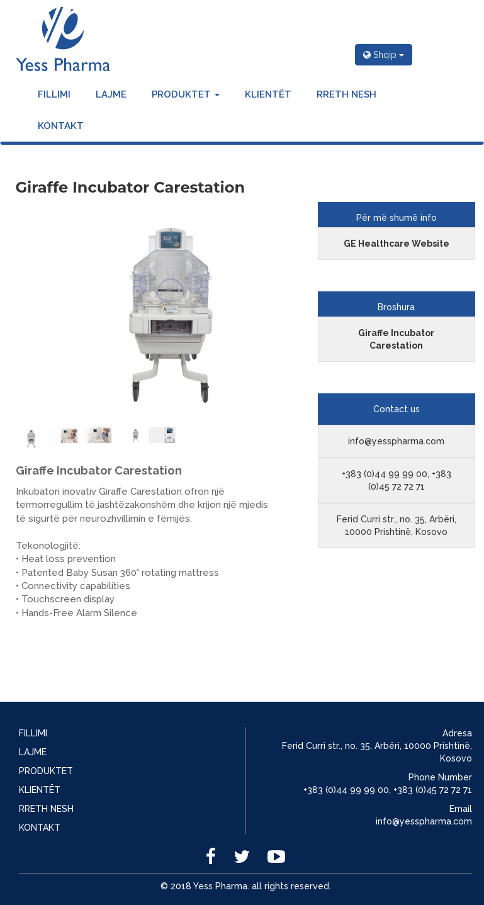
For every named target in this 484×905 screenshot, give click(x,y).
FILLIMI (54, 94)
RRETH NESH (346, 94)
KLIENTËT (268, 94)
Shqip (383, 55)
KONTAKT (61, 126)
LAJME (111, 94)
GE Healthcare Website (396, 244)
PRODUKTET (186, 94)
